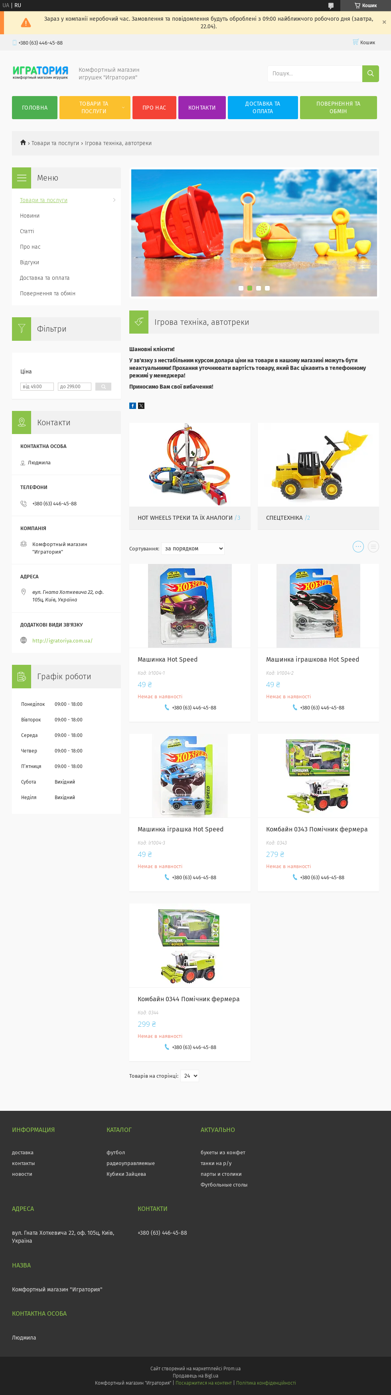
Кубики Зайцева (126, 1174)
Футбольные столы (224, 1185)
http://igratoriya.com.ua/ (62, 641)
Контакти (202, 107)
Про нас (154, 107)
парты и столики (221, 1174)
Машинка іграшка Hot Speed (181, 829)
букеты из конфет (223, 1152)
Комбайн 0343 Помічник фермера (317, 829)
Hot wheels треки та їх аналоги (185, 517)
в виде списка (373, 548)
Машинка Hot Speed (168, 659)
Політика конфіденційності (266, 1383)
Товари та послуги (94, 107)
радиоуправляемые (131, 1163)
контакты (23, 1163)
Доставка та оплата (262, 107)
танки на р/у (216, 1163)
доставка (23, 1152)
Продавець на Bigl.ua (195, 1376)
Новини (29, 215)
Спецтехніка (284, 517)
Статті (27, 231)
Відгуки (29, 262)
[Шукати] (370, 73)
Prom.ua (232, 1368)
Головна (34, 107)
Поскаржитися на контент (204, 1383)
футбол (116, 1152)
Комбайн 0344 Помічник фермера (189, 999)
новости (22, 1174)
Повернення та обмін (338, 107)
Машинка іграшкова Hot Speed (312, 659)
